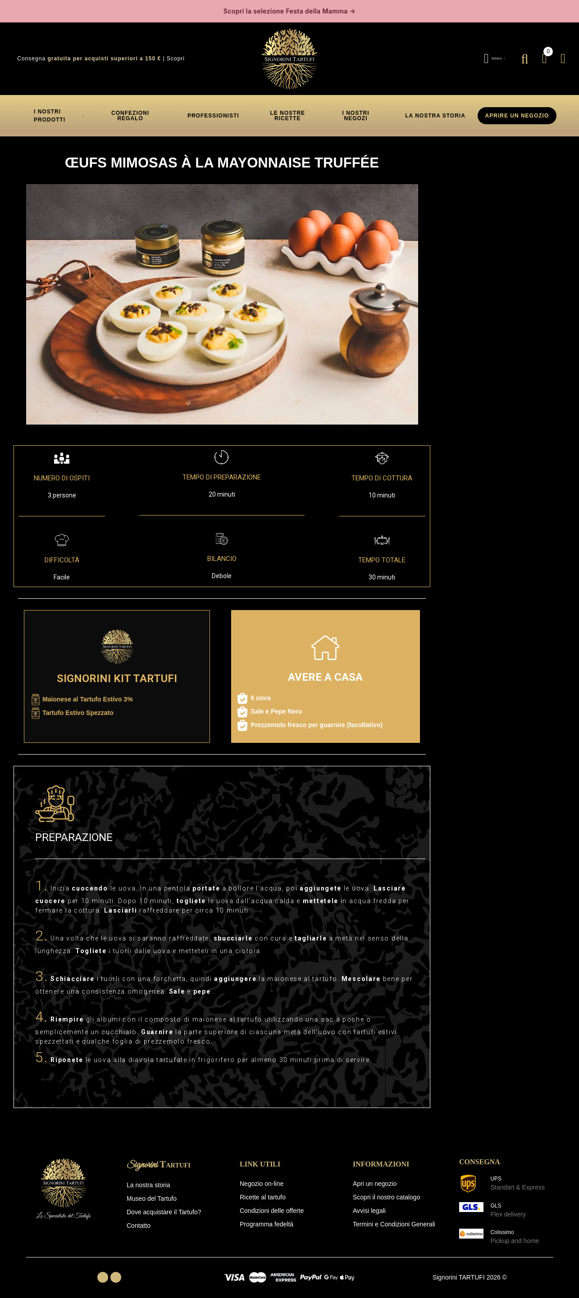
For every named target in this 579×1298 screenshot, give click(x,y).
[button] (130, 112)
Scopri (176, 55)
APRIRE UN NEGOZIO (517, 112)
